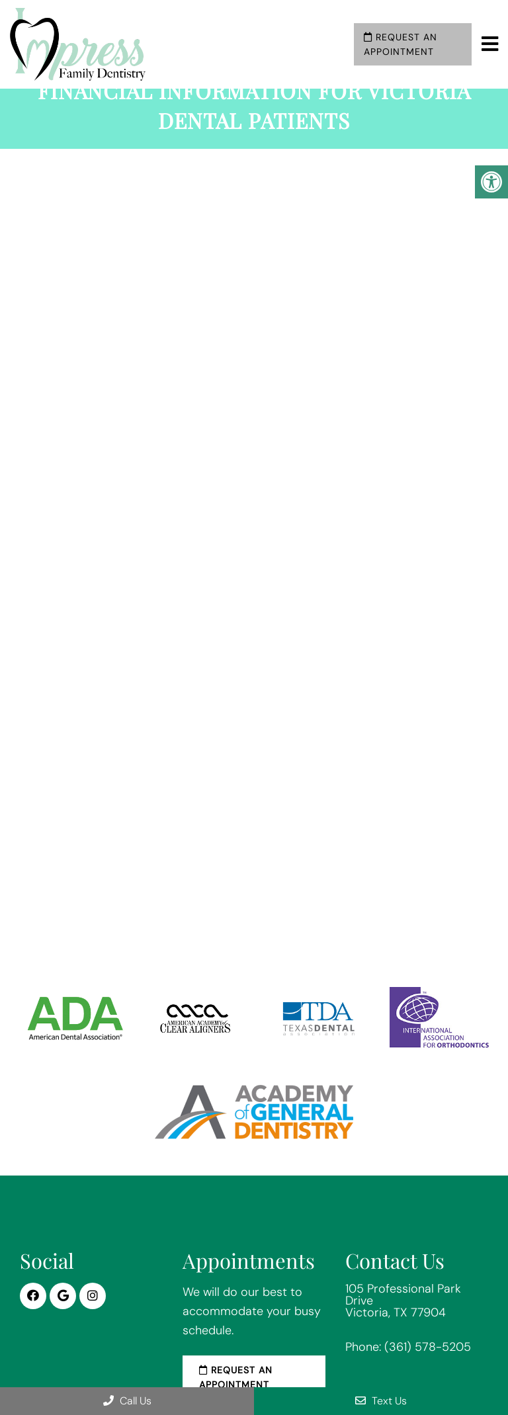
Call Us (127, 1401)
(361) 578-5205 (427, 1347)
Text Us (381, 1401)
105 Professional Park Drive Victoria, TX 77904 (403, 1300)
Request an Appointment (400, 44)
